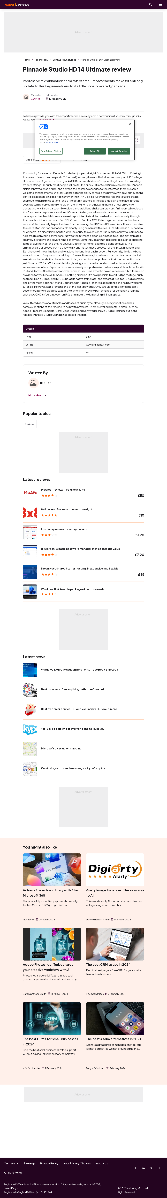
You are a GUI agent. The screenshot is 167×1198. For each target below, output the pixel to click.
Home (26, 59)
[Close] (130, 123)
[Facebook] (136, 1168)
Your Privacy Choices (77, 1163)
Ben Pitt (35, 98)
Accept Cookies (119, 151)
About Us (102, 1163)
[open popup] (136, 193)
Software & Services (64, 59)
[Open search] (151, 4)
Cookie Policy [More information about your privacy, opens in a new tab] (53, 142)
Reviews (29, 477)
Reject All (94, 151)
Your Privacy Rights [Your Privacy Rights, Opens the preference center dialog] (51, 151)
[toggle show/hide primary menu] (160, 4)
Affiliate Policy (13, 1172)
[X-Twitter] (151, 1168)
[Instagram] (159, 1168)
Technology (41, 59)
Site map (29, 1163)
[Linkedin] (143, 1168)
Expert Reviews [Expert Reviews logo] (16, 5)
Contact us (11, 1163)
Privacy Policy (49, 1163)
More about (36, 448)
